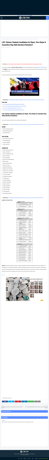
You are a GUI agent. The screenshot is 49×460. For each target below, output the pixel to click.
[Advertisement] (24, 7)
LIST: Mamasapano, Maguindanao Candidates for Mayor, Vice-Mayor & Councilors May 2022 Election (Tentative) (26, 124)
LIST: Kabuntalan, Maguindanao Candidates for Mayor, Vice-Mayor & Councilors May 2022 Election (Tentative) (25, 197)
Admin (3, 47)
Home (18, 458)
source (3, 274)
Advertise (25, 458)
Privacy (33, 458)
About (21, 458)
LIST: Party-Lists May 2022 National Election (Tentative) (12, 108)
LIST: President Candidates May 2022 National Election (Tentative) (13, 104)
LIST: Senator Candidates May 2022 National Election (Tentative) (13, 109)
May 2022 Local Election (41, 67)
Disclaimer (36, 458)
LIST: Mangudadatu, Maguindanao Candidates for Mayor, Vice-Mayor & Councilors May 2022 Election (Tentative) (26, 99)
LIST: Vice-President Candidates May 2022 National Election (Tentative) (14, 106)
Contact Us (28, 458)
